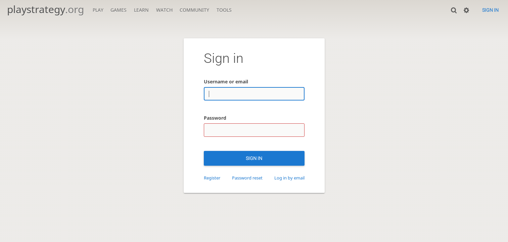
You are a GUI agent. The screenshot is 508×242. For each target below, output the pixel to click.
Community (194, 10)
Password (215, 118)
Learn (141, 10)
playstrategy (45, 9)
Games (118, 10)
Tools (224, 10)
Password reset (247, 178)
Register (212, 178)
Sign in (490, 10)
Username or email (226, 81)
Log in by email (289, 178)
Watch (164, 10)
